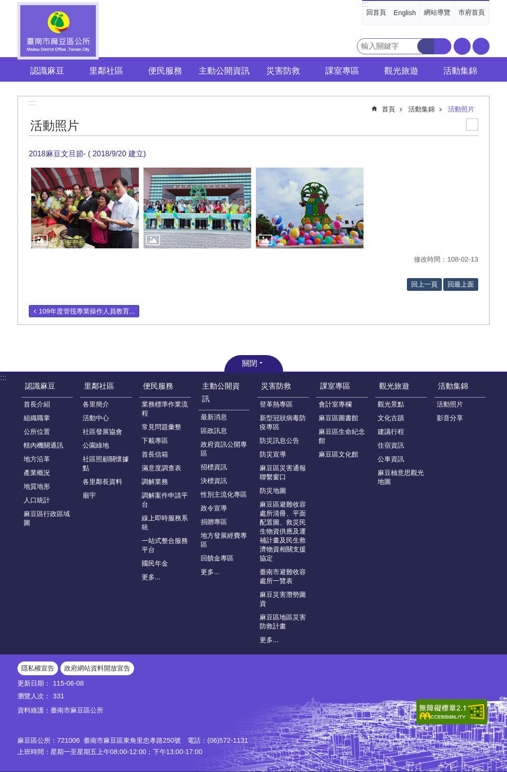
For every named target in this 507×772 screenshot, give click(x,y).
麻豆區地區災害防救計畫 (283, 621)
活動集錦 (421, 109)
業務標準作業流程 (165, 408)
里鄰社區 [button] (106, 71)
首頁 (388, 109)
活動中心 (96, 418)
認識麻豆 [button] (47, 71)
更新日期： (34, 683)
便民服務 (158, 386)
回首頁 (376, 12)
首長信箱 (155, 454)
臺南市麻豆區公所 (58, 30)
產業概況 (37, 472)
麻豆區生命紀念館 (342, 436)
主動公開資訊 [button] (224, 71)
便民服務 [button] (165, 71)
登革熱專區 (276, 404)
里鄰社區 (99, 386)
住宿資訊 (391, 445)
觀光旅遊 (394, 386)
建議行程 (391, 431)
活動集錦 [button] (460, 71)
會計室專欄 (335, 404)
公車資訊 (391, 459)
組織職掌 (37, 418)
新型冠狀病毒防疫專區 (283, 422)
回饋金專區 (217, 558)
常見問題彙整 (161, 427)
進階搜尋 (442, 46)
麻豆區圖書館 (338, 418)
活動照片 (461, 109)
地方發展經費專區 (224, 540)
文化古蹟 (391, 418)
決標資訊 (214, 480)
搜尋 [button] (425, 46)
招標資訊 (214, 467)
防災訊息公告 (279, 440)
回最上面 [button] (461, 284)
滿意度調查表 (161, 468)
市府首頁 (471, 12)
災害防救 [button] (283, 71)
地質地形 (37, 486)
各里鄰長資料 (102, 481)
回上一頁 (424, 284)
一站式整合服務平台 (165, 545)
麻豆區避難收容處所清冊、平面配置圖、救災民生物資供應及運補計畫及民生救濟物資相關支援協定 (283, 531)
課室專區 (335, 386)
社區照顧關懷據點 (106, 463)
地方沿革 (37, 459)
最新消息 (214, 417)
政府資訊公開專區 (224, 449)
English (405, 13)
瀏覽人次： (34, 696)
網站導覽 (437, 12)
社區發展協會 (102, 431)
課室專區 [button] (342, 71)
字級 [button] (462, 46)
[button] (85, 208)
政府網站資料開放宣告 (97, 668)
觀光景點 (391, 404)
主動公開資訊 (221, 392)
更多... (151, 577)
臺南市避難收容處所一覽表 (283, 576)
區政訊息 (214, 430)
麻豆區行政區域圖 (47, 518)
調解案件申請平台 (165, 500)
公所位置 (37, 431)
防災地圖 (273, 490)
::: (365, 4)
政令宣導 (214, 508)
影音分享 (450, 418)
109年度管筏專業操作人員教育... (87, 311)
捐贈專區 (214, 522)
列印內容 (472, 125)
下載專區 (155, 440)
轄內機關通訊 (43, 445)
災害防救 (276, 386)
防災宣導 (273, 454)
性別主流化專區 (224, 494)
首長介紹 (37, 404)
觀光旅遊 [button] (401, 71)
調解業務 (155, 481)
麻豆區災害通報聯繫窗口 (283, 472)
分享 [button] (481, 46)
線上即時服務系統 (165, 522)
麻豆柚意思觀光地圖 (401, 477)
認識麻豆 (40, 386)
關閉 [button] (249, 363)
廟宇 (89, 495)
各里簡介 (96, 404)
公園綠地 (96, 445)
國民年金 (155, 563)
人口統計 (37, 500)
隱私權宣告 (37, 668)
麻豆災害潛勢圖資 (283, 599)
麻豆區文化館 (338, 454)
